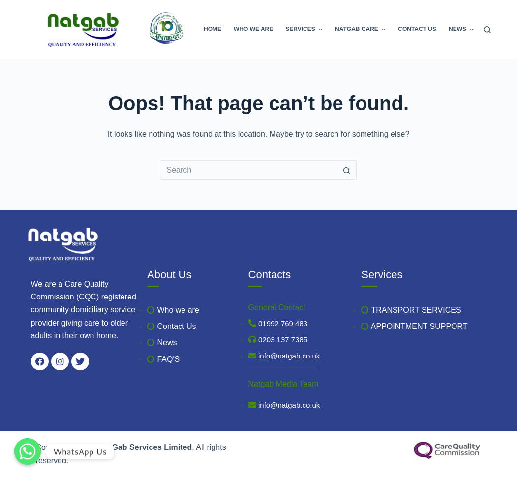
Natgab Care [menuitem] (361, 29)
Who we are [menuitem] (253, 29)
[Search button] (347, 170)
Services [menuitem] (305, 29)
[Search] (487, 29)
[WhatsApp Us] (27, 451)
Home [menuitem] (212, 29)
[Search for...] (248, 170)
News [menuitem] (461, 29)
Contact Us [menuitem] (417, 29)
